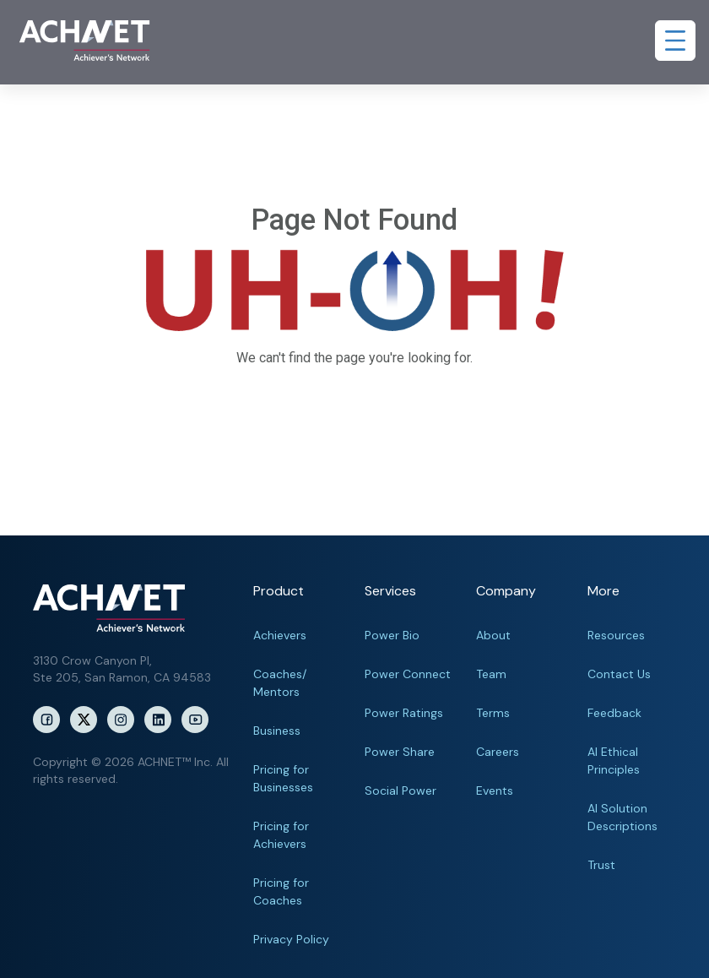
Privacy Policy (291, 939)
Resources (616, 635)
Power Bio (392, 635)
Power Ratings (404, 712)
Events (494, 790)
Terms (493, 712)
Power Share (400, 751)
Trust (601, 864)
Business (276, 730)
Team (491, 674)
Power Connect (408, 674)
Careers (497, 751)
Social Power (400, 790)
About (493, 635)
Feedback (614, 712)
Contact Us (619, 674)
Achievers (279, 635)
